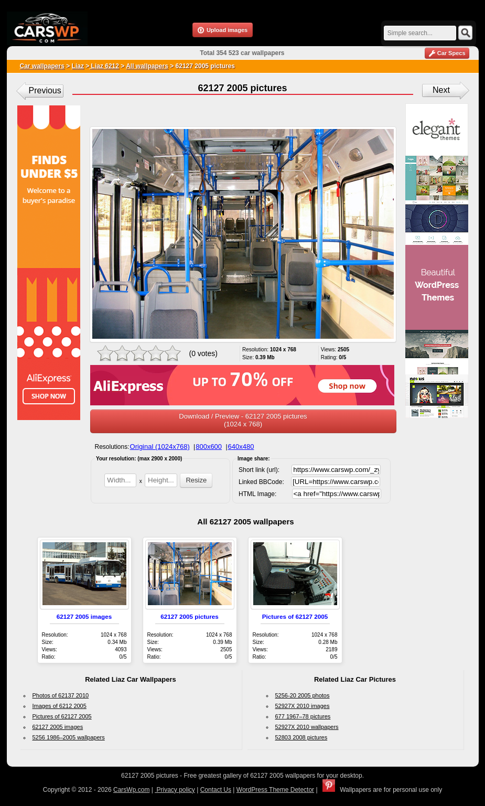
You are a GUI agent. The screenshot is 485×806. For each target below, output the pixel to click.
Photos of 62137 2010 (61, 695)
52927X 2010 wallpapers (307, 727)
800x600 (209, 446)
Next (441, 89)
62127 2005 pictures (189, 616)
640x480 (241, 446)
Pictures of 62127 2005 (295, 616)
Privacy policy (175, 789)
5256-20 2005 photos (302, 695)
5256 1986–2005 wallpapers (69, 737)
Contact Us (215, 789)
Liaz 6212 (104, 66)
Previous (45, 90)
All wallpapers (147, 66)
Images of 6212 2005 (60, 706)
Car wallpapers (42, 66)
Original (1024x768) (160, 446)
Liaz (78, 66)
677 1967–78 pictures (303, 716)
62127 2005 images (84, 616)
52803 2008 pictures (301, 737)
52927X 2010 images (302, 706)
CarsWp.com (131, 789)
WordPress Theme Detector (275, 789)
